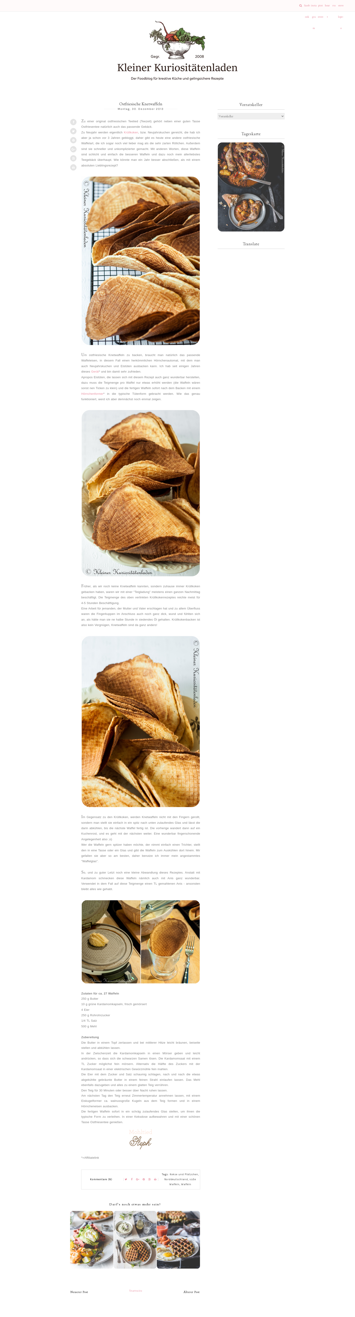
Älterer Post (192, 1292)
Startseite (135, 1291)
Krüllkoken (131, 132)
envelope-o (341, 7)
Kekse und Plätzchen (184, 1174)
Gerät (95, 371)
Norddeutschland (176, 1179)
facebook (307, 7)
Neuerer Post (79, 1292)
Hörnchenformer (92, 393)
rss (334, 5)
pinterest (320, 7)
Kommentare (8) (101, 1179)
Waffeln (186, 1184)
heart (327, 7)
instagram (314, 7)
